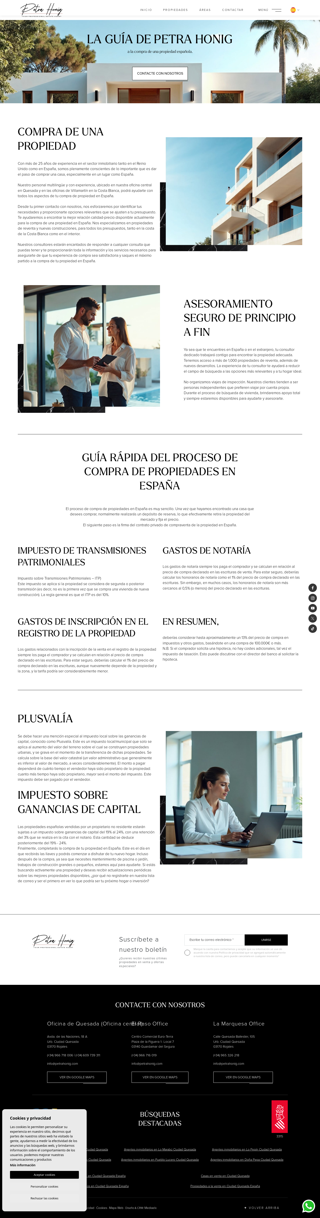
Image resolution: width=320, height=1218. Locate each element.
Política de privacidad (232, 953)
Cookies (101, 1208)
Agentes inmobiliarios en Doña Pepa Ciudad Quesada (246, 1159)
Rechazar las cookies (44, 1198)
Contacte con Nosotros (160, 73)
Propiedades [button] (175, 10)
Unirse (266, 940)
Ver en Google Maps (77, 1077)
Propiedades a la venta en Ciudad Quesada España (225, 1186)
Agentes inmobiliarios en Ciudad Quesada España (95, 1186)
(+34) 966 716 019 (144, 1055)
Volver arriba (261, 1208)
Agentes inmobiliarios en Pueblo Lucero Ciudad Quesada (160, 1159)
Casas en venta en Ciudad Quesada (225, 1176)
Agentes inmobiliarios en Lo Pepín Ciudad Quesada (247, 1149)
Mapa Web (116, 1208)
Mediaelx (150, 1208)
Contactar (233, 10)
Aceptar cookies (44, 1174)
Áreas (205, 10)
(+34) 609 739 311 (88, 1055)
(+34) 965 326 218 (226, 1055)
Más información (23, 1164)
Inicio (146, 10)
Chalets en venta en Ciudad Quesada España (95, 1176)
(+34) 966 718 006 (60, 1055)
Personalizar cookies (44, 1186)
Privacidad (87, 1208)
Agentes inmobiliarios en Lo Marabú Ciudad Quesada (160, 1149)
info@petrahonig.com (62, 1063)
